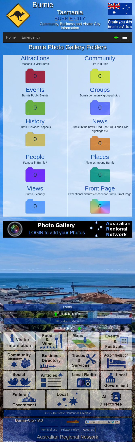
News (99, 121)
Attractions (35, 58)
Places (100, 156)
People (35, 156)
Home (11, 37)
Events (35, 89)
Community (100, 58)
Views (35, 188)
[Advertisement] (68, 274)
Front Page (100, 188)
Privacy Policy (70, 429)
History (35, 121)
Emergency (31, 37)
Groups (100, 89)
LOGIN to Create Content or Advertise (67, 413)
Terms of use (49, 429)
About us (88, 429)
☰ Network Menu (67, 321)
